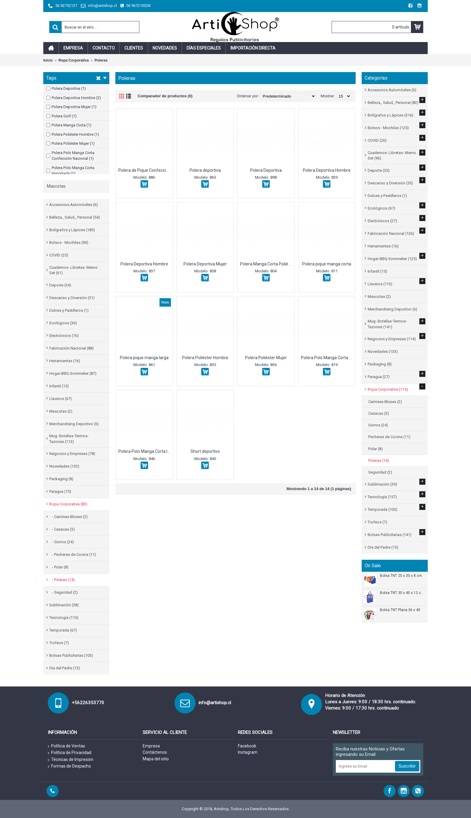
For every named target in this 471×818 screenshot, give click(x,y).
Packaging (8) (61, 479)
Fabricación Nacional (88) (71, 348)
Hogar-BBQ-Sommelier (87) (72, 373)
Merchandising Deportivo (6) (74, 424)
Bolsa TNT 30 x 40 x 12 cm (402, 593)
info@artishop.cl (215, 702)
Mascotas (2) (60, 411)
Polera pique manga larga (144, 357)
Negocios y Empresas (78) (72, 453)
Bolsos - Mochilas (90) (68, 242)
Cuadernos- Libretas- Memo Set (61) (73, 270)
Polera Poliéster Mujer (266, 357)
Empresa (151, 746)
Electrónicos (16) (64, 335)
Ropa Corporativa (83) (68, 504)
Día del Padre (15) (64, 668)
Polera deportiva (205, 170)
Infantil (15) (59, 386)
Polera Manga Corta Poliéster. (267, 264)
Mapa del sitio (156, 758)
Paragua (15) (60, 491)
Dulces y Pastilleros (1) (69, 310)
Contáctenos (155, 752)
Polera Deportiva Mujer (205, 264)
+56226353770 (88, 702)
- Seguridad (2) (63, 592)
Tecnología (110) (63, 617)
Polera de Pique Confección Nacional (145, 170)
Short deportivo (205, 451)
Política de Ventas (66, 746)
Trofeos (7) (59, 643)
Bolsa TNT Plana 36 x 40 (400, 610)
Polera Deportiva (266, 170)
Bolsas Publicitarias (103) (71, 655)
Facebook (247, 746)
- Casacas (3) (62, 529)
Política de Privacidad (69, 753)
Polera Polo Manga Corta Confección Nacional (328, 357)
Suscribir (407, 766)
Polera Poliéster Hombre (205, 357)
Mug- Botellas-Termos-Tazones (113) (69, 439)
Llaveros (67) (60, 398)
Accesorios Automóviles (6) (73, 204)
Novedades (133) (64, 466)
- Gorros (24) (61, 542)
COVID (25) (58, 255)
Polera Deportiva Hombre (327, 170)
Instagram (247, 752)
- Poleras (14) (62, 579)
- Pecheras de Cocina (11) (72, 554)
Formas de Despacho (69, 766)
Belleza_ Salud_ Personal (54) (74, 217)
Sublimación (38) (64, 605)
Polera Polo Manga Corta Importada (145, 451)
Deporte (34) (60, 285)
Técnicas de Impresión (70, 759)
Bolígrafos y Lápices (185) (72, 230)
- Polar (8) (58, 567)
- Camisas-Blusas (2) (68, 516)
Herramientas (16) (64, 361)
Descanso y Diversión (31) (72, 297)
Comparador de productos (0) (165, 96)
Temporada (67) (63, 630)
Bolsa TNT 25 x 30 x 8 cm (401, 576)
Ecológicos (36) (63, 323)
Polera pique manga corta (326, 264)
